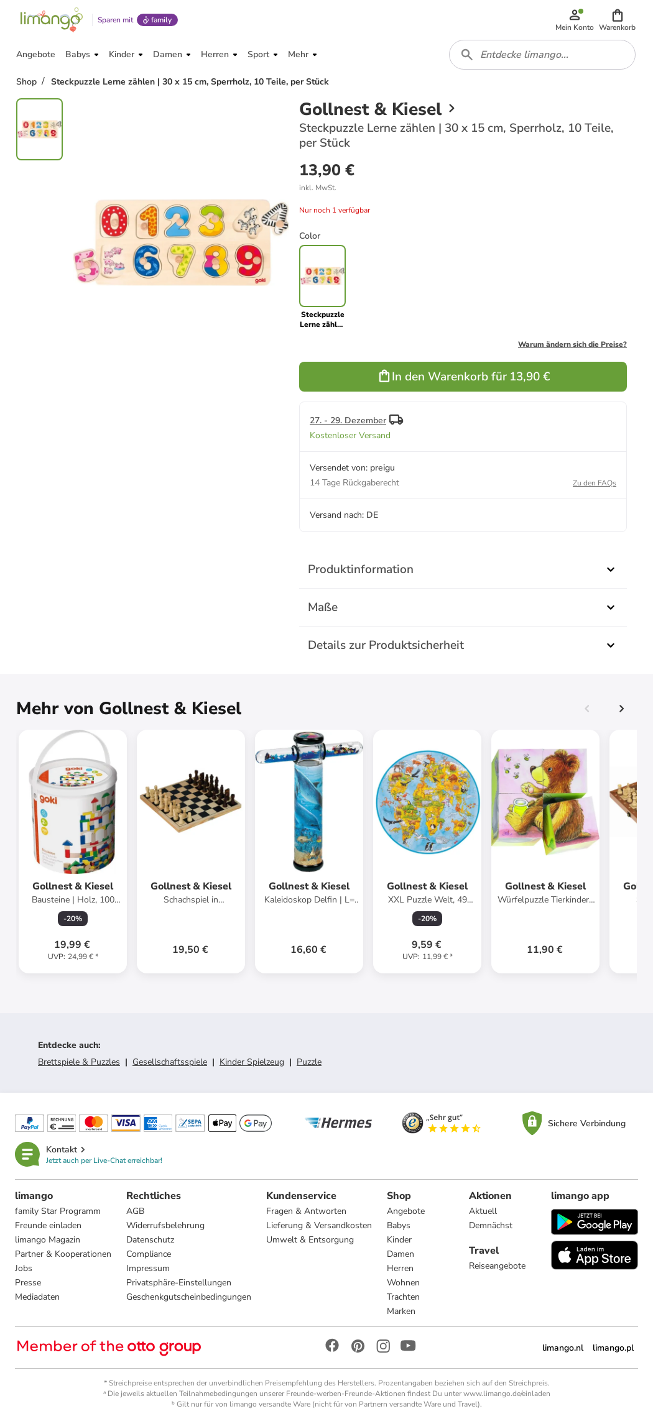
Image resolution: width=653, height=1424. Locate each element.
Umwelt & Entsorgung (310, 1240)
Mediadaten (37, 1297)
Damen (400, 1254)
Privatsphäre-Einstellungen (178, 1282)
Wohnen (403, 1282)
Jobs (23, 1268)
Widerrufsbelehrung (165, 1225)
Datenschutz (150, 1240)
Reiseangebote (497, 1266)
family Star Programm (58, 1211)
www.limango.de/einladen (506, 1394)
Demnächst (490, 1225)
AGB (135, 1211)
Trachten (403, 1297)
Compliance (148, 1254)
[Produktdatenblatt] (73, 851)
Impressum (148, 1268)
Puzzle (309, 1062)
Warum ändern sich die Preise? (572, 344)
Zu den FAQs (594, 483)
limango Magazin (47, 1240)
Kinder (399, 1240)
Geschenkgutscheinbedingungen (188, 1297)
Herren (400, 1268)
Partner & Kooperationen (63, 1254)
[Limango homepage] (51, 20)
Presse (28, 1282)
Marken (401, 1311)
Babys (398, 1225)
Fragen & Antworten (306, 1211)
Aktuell (483, 1211)
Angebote (406, 1211)
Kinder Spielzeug (252, 1062)
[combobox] (542, 55)
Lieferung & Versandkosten (319, 1225)
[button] (617, 20)
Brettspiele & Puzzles (79, 1062)
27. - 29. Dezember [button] (348, 420)
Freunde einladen (48, 1225)
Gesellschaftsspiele (169, 1062)
